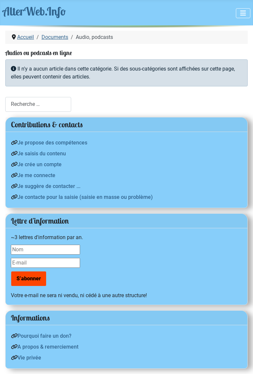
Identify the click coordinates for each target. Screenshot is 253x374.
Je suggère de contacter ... (48, 186)
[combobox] (38, 104)
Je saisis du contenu (41, 153)
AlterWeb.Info (34, 11)
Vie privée (29, 358)
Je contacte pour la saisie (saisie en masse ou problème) (85, 197)
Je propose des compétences (52, 143)
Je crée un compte (39, 164)
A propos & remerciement (47, 347)
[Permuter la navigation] (243, 13)
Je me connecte (36, 175)
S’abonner (28, 278)
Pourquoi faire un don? (44, 336)
